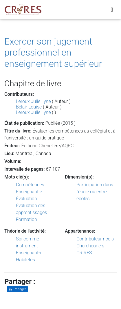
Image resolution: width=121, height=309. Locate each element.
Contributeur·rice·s (95, 239)
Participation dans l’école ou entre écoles (94, 191)
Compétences (30, 184)
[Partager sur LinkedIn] (17, 289)
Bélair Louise (29, 107)
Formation (26, 219)
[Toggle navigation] (111, 9)
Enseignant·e (29, 191)
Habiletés (25, 259)
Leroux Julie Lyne (33, 101)
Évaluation (26, 198)
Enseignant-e (29, 252)
